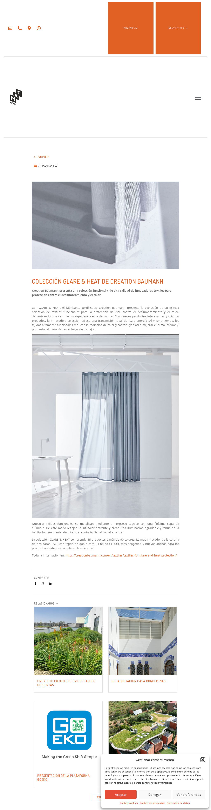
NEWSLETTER (178, 28)
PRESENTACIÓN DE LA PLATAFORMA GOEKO (63, 778)
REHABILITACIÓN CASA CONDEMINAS (139, 681)
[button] (203, 760)
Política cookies (129, 803)
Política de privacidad (152, 803)
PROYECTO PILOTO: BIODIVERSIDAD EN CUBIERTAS (66, 683)
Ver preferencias (189, 794)
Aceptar (121, 794)
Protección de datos (178, 803)
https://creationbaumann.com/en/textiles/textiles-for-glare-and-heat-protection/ (121, 555)
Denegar (154, 794)
